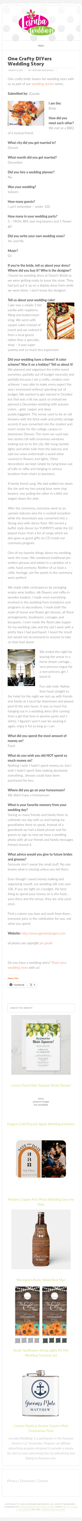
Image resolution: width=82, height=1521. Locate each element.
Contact (42, 1481)
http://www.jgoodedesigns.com (43, 933)
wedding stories (43, 84)
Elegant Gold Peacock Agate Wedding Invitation (41, 1124)
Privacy (12, 1481)
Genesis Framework (53, 1509)
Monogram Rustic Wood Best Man (41, 1280)
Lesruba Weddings (37, 23)
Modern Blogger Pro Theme (37, 1507)
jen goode (46, 943)
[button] (41, 45)
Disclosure (27, 1481)
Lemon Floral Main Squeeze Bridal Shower (41, 1085)
